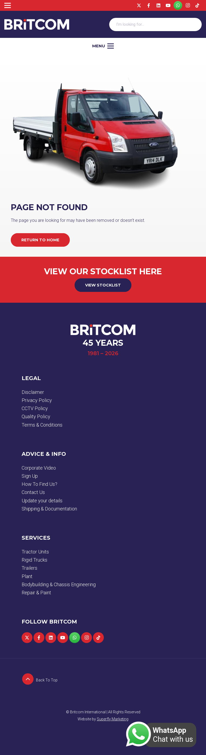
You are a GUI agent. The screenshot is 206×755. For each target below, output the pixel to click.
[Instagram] (187, 5)
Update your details (42, 500)
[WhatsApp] (178, 5)
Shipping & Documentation (49, 509)
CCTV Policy (35, 408)
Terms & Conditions (42, 425)
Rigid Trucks (34, 560)
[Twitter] (139, 5)
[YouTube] (168, 5)
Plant (27, 576)
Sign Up (30, 476)
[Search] (195, 24)
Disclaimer (33, 392)
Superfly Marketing (112, 719)
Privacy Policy (37, 400)
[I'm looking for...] (155, 24)
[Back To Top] (29, 680)
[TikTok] (197, 5)
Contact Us (33, 492)
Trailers (29, 568)
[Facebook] (148, 5)
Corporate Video (39, 468)
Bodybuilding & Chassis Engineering (59, 584)
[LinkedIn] (158, 5)
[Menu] (103, 46)
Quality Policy (36, 416)
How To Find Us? (39, 484)
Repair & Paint (36, 592)
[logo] (36, 24)
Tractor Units (35, 552)
